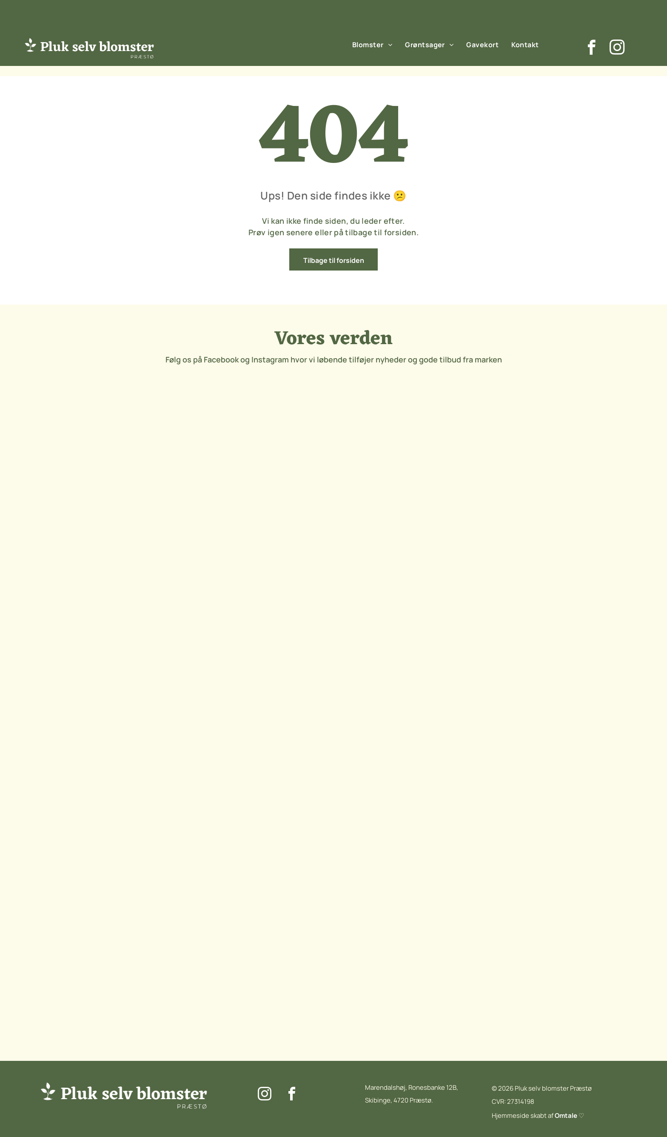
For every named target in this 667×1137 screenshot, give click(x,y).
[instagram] (617, 48)
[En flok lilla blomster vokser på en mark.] (100, 477)
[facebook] (591, 48)
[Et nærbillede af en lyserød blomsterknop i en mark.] (300, 477)
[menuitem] (372, 44)
